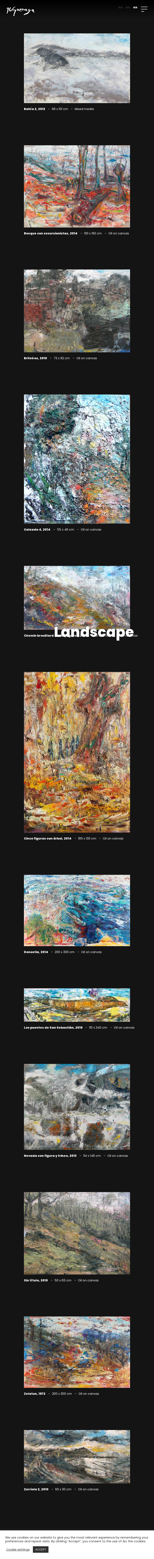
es (128, 7)
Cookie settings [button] (18, 1549)
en (135, 7)
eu (120, 7)
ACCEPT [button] (40, 1549)
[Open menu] (144, 9)
